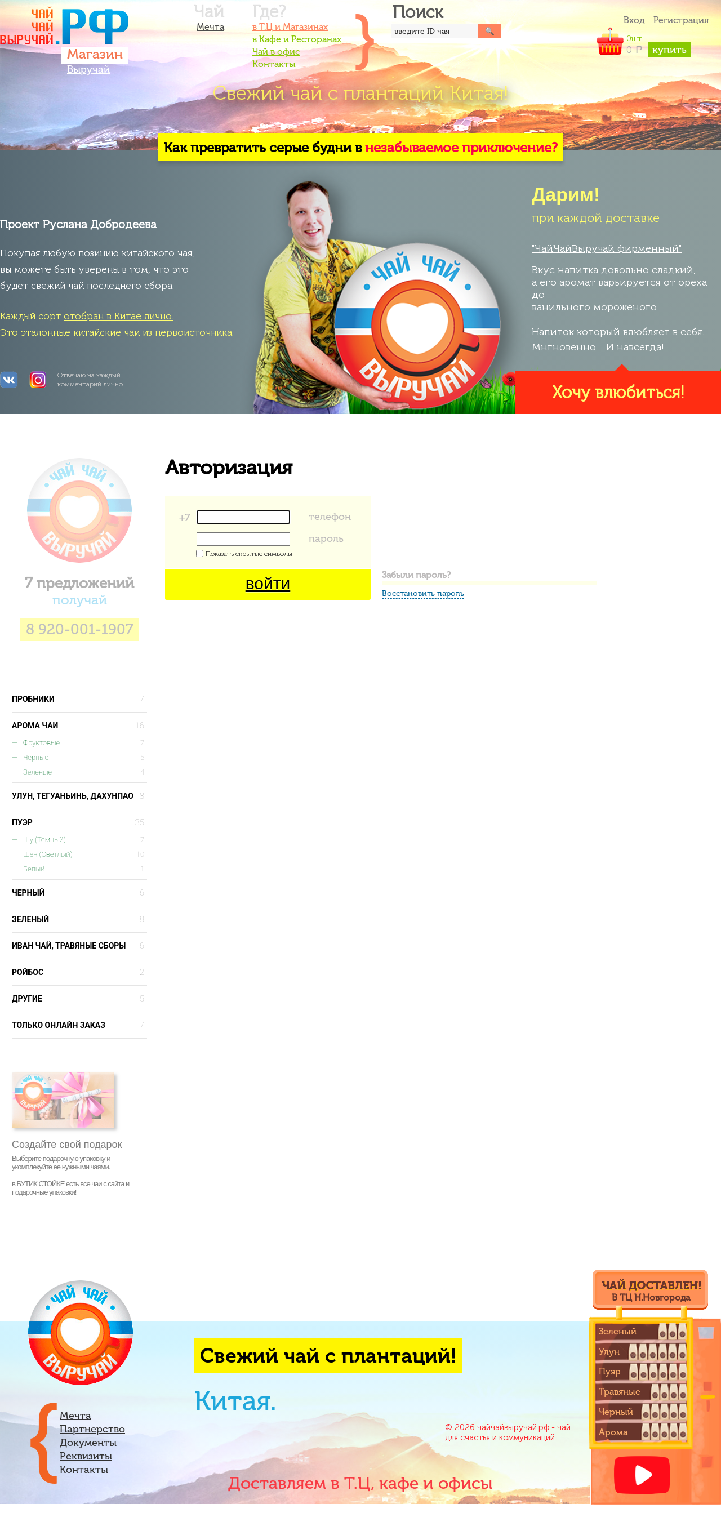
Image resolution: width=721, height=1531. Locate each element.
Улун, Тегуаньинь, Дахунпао (79, 796)
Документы (88, 1442)
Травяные (619, 1391)
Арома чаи (79, 725)
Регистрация (681, 20)
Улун (609, 1351)
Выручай (88, 69)
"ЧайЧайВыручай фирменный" (607, 248)
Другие (79, 999)
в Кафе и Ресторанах (296, 39)
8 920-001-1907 (79, 629)
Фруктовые (85, 742)
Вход (634, 20)
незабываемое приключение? (461, 147)
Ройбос (79, 972)
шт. (658, 45)
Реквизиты (86, 1456)
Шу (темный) (85, 839)
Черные (85, 757)
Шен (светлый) (85, 854)
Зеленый (79, 919)
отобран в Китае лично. (118, 316)
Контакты (274, 64)
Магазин (95, 54)
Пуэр (79, 822)
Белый (85, 869)
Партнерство (92, 1429)
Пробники (79, 699)
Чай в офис (276, 51)
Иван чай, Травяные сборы (79, 946)
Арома (613, 1432)
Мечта (210, 26)
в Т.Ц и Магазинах (290, 26)
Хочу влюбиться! (618, 392)
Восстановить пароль (423, 593)
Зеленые (85, 772)
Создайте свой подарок (67, 1144)
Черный (79, 893)
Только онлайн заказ (79, 1025)
